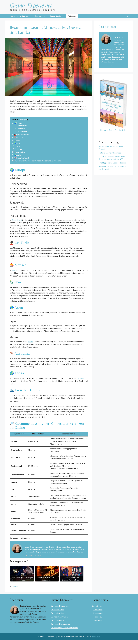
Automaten (97, 609)
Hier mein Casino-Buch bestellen (113, 130)
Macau (30, 341)
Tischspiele (97, 617)
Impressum (96, 637)
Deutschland (40, 16)
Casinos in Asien (57, 613)
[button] (127, 16)
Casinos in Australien (59, 617)
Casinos (81, 378)
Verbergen (23, 120)
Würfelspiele (98, 620)
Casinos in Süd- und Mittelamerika (64, 628)
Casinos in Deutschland (60, 606)
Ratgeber (72, 16)
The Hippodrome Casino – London (112, 163)
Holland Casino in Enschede (110, 153)
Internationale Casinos (21, 16)
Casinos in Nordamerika (60, 624)
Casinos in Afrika (57, 609)
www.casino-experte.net (33, 556)
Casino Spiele (58, 16)
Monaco (15, 270)
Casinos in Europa (58, 620)
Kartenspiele (98, 613)
